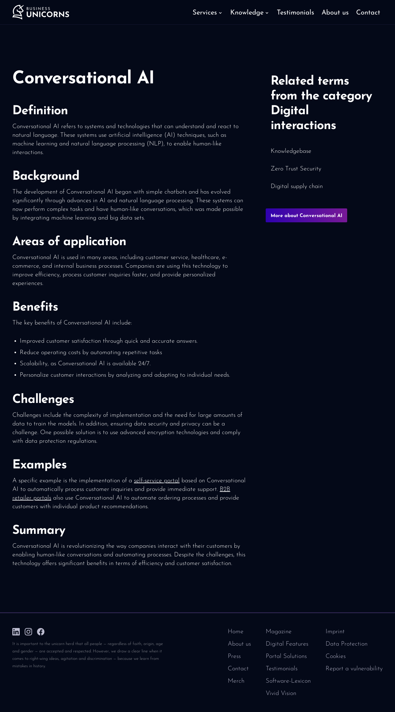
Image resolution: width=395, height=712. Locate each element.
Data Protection (347, 644)
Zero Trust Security (296, 169)
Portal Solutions (286, 656)
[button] (207, 12)
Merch (236, 681)
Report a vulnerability (354, 669)
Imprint (335, 632)
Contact (238, 669)
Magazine (279, 632)
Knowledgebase (291, 151)
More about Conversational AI (306, 215)
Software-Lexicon (288, 681)
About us (239, 644)
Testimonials (281, 669)
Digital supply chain (297, 186)
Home (235, 632)
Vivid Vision (281, 693)
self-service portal (157, 481)
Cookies (336, 656)
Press (234, 656)
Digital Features (287, 644)
